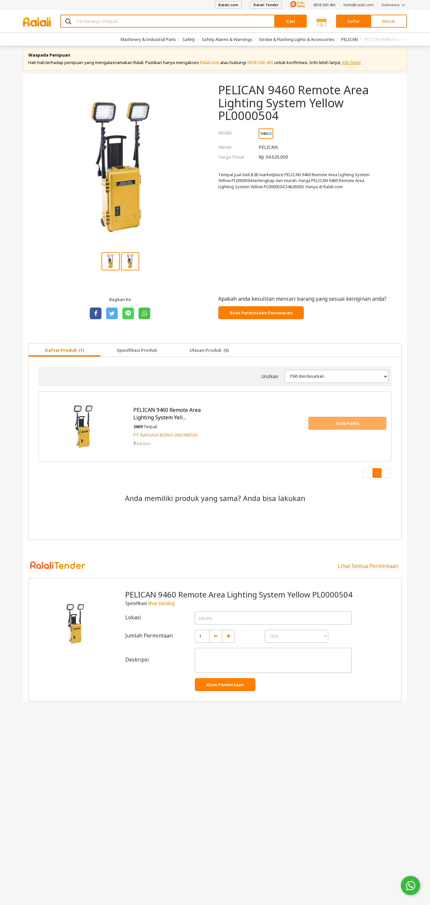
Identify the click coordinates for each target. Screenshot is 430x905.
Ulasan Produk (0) (209, 356)
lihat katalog (161, 609)
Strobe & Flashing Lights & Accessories (297, 39)
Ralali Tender (265, 4)
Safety (188, 39)
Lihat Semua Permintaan (368, 571)
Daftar (354, 21)
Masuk (388, 21)
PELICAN (349, 39)
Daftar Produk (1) (64, 356)
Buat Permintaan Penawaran (261, 318)
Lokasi (133, 623)
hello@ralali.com (358, 4)
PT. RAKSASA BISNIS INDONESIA (165, 441)
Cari (290, 21)
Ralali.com (228, 4)
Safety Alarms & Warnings (227, 39)
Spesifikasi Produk (137, 356)
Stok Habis (347, 429)
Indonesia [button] (394, 4)
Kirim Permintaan (225, 690)
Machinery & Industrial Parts (148, 39)
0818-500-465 (324, 4)
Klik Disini (351, 68)
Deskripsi (137, 665)
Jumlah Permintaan (149, 641)
